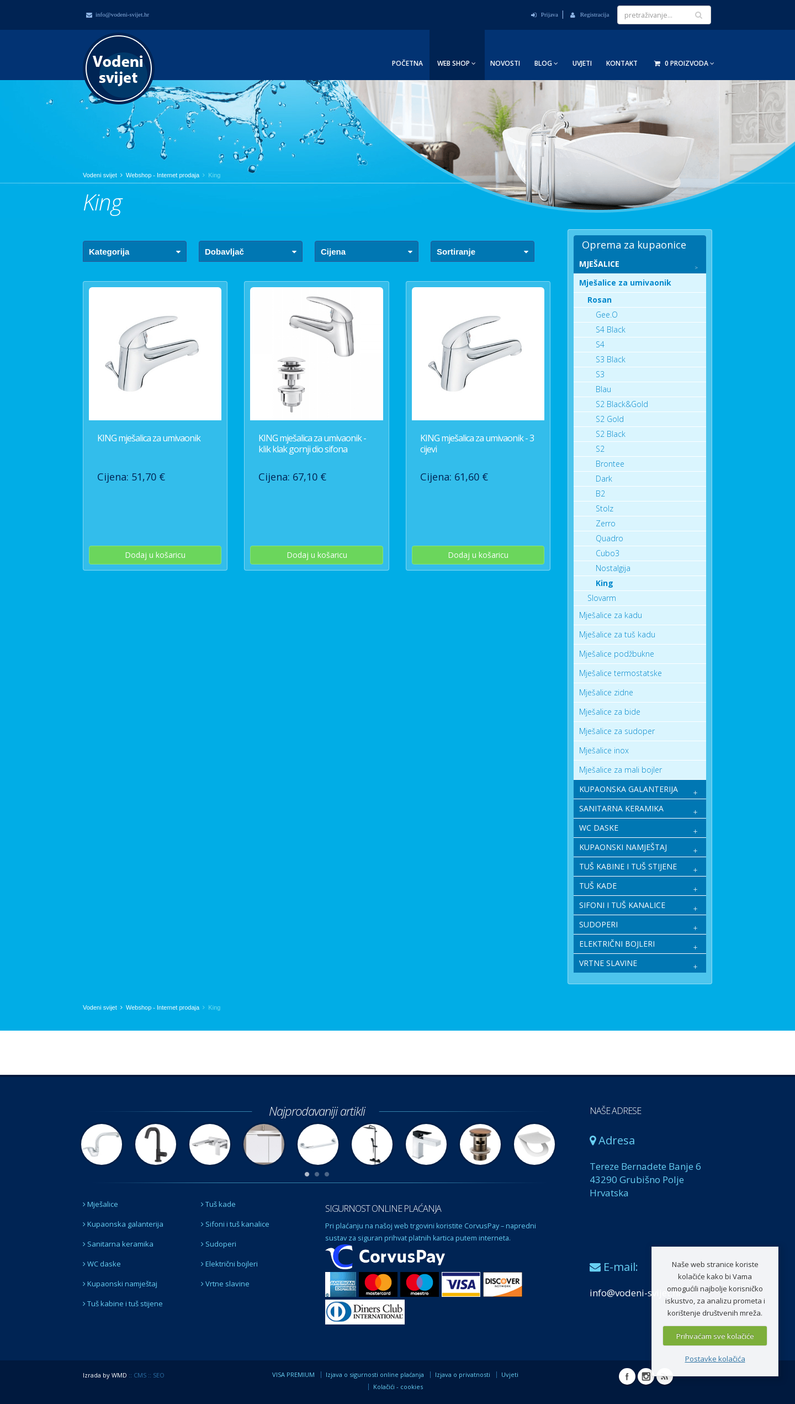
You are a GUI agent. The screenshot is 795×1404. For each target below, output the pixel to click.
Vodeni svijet (100, 175)
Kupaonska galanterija (123, 1224)
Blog (546, 63)
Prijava (544, 14)
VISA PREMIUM (293, 1374)
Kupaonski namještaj (120, 1284)
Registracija (589, 14)
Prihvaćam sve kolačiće (715, 1336)
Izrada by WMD (105, 1375)
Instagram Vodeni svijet (646, 1376)
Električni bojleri (229, 1264)
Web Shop (456, 63)
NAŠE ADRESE (615, 1111)
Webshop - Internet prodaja (162, 175)
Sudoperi (218, 1244)
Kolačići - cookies (398, 1386)
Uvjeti (582, 63)
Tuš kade (218, 1204)
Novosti (505, 63)
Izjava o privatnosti (462, 1374)
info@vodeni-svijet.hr (117, 14)
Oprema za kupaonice (634, 244)
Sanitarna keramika (118, 1244)
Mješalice (100, 1204)
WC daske (102, 1264)
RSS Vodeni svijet (664, 1376)
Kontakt (622, 63)
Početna (407, 63)
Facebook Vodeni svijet (627, 1376)
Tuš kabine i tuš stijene (123, 1303)
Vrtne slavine (225, 1284)
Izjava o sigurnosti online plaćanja (375, 1374)
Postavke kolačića (715, 1359)
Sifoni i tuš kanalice (235, 1224)
